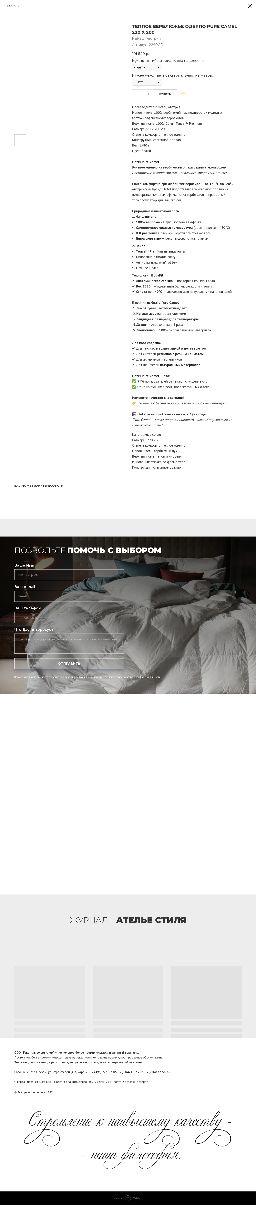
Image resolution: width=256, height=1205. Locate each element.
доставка (129, 1082)
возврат (142, 1082)
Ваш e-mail (24, 587)
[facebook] (231, 1092)
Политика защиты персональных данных (81, 1082)
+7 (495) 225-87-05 (103, 1072)
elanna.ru (139, 1062)
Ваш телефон (27, 608)
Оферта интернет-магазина (33, 1082)
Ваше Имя (24, 565)
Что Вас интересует (33, 629)
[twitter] (239, 1092)
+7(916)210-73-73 (131, 1072)
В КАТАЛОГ (14, 5)
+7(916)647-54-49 (157, 1072)
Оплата (116, 1082)
